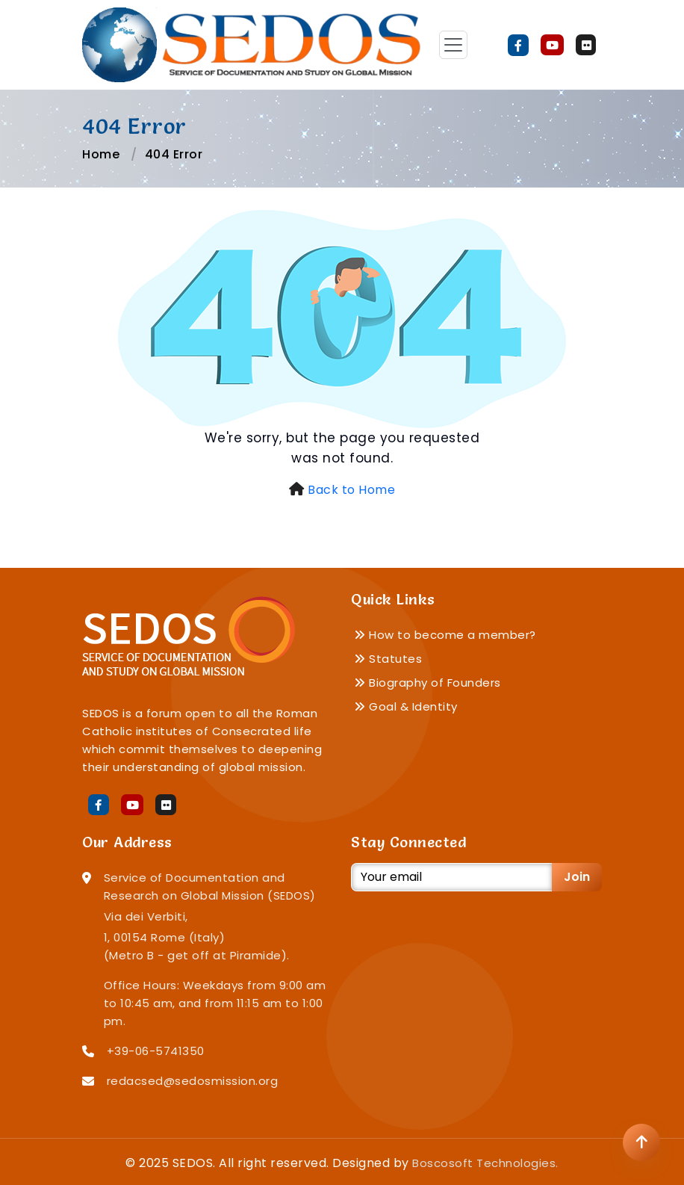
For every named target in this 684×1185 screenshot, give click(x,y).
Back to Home (351, 489)
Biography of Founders (427, 682)
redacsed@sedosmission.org (193, 1081)
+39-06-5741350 (156, 1051)
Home (100, 154)
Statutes (388, 658)
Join (577, 876)
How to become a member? (445, 635)
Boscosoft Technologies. (485, 1163)
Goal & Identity (406, 706)
